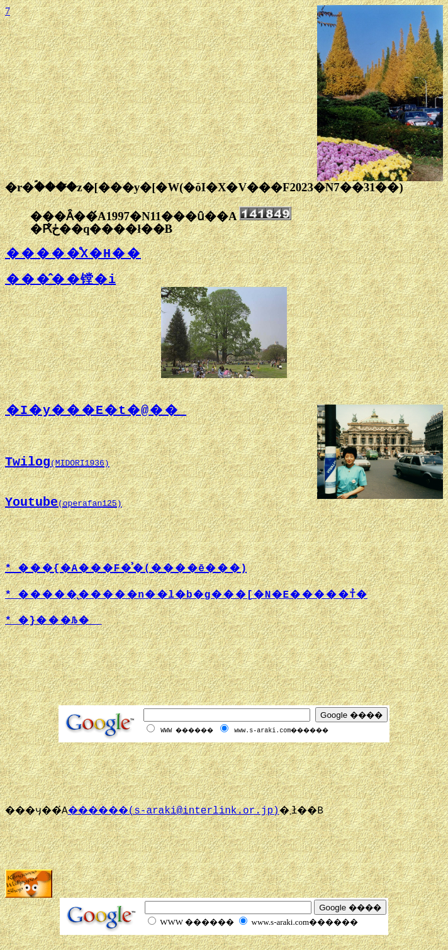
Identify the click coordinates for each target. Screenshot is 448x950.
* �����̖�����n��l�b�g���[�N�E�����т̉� (186, 595)
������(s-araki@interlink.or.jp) (189, 811)
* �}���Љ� (53, 621)
